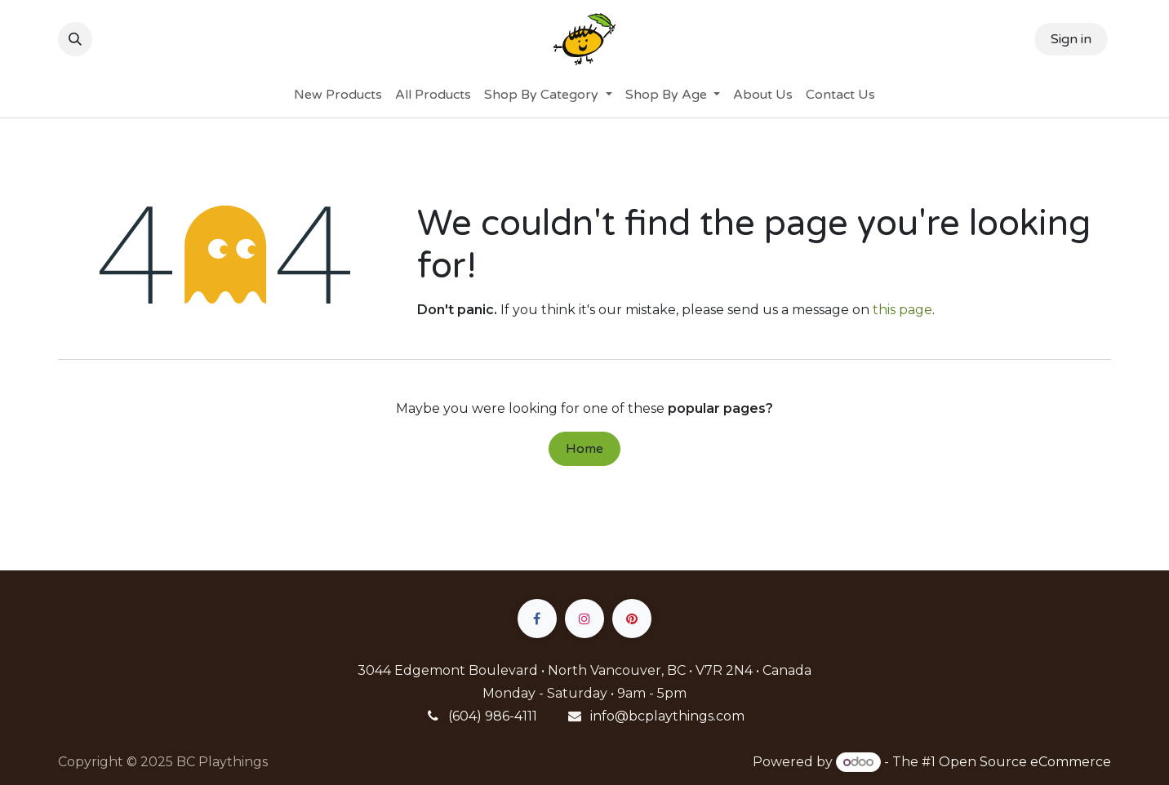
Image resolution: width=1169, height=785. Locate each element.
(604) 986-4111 (492, 716)
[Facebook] (537, 618)
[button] (75, 39)
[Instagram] (584, 618)
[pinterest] (631, 618)
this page (902, 309)
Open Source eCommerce (1025, 761)
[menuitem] (338, 94)
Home (584, 449)
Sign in (1071, 39)
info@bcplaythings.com (667, 716)
